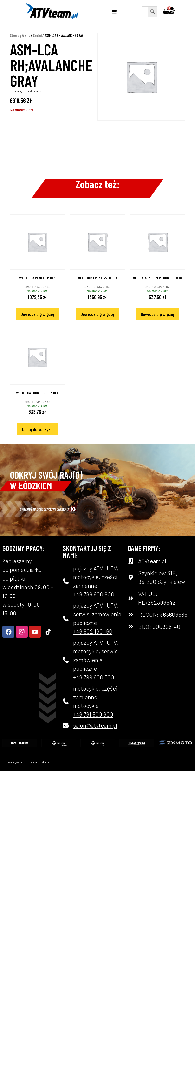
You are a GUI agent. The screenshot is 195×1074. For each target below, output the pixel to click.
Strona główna (20, 35)
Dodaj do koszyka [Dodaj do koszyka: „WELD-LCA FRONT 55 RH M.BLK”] (37, 429)
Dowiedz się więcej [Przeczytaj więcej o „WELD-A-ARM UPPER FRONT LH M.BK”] (157, 314)
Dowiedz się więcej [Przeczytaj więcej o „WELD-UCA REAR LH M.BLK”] (37, 314)
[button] (114, 11)
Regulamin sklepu (39, 762)
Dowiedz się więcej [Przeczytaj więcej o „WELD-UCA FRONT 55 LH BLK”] (97, 314)
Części (37, 35)
